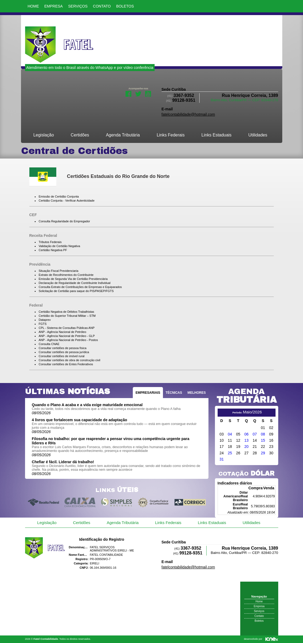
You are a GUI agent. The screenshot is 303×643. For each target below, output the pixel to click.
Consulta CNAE (49, 344)
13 (246, 440)
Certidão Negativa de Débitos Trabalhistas (66, 311)
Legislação (43, 135)
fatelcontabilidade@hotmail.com (188, 114)
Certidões (80, 135)
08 (263, 434)
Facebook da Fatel (128, 93)
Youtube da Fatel (148, 93)
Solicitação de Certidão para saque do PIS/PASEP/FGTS (76, 291)
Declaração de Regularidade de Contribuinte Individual (75, 282)
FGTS (43, 323)
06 (246, 434)
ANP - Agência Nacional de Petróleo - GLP (67, 336)
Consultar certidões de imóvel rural (62, 356)
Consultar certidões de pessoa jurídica (64, 352)
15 (263, 440)
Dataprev (45, 319)
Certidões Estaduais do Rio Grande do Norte (118, 176)
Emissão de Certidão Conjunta (59, 196)
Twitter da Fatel (138, 93)
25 (230, 453)
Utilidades (257, 135)
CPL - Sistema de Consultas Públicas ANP (67, 327)
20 (246, 446)
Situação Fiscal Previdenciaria (58, 270)
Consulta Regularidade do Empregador (64, 221)
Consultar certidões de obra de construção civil (69, 360)
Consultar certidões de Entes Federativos (66, 364)
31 (222, 459)
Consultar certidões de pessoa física (62, 348)
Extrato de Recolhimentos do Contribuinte (66, 274)
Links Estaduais (216, 135)
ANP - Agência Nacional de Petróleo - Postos (68, 340)
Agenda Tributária (123, 135)
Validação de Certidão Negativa (59, 246)
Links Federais (171, 135)
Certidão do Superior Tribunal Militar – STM (67, 315)
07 (255, 434)
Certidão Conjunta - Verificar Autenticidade (67, 200)
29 (263, 453)
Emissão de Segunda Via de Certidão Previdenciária (73, 278)
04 (230, 434)
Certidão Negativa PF (53, 250)
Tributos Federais (50, 242)
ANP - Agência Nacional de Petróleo (62, 331)
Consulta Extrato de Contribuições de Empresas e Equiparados (80, 287)
